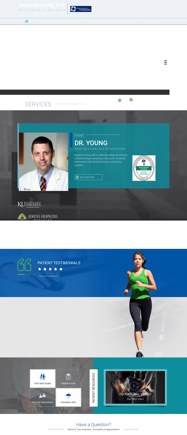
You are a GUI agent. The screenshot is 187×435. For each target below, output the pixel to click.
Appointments (124, 21)
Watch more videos (135, 399)
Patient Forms (68, 383)
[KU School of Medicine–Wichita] (29, 205)
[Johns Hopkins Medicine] (38, 216)
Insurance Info (68, 402)
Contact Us (150, 21)
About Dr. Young (49, 21)
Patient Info (99, 21)
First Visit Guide (43, 383)
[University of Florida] (33, 228)
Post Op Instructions (42, 402)
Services (75, 21)
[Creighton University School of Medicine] (27, 240)
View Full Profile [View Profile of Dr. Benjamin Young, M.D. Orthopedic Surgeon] (87, 177)
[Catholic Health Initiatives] (80, 9)
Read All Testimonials (48, 276)
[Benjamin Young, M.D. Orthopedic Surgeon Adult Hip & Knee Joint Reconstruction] (43, 9)
